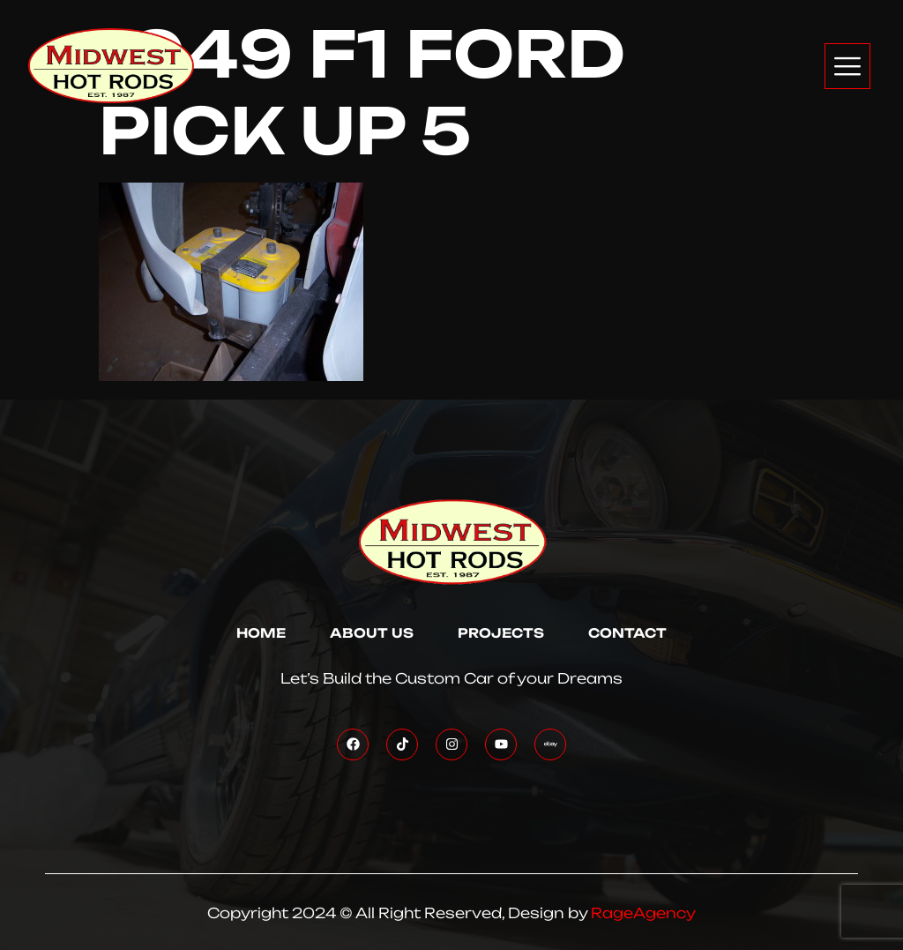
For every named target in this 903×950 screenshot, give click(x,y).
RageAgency (643, 913)
